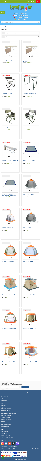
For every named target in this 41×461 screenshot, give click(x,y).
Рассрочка (4, 405)
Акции (3, 423)
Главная (2, 26)
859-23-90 (21, 15)
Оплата (3, 403)
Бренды (3, 429)
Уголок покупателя (6, 419)
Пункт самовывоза (6, 408)
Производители (8, 26)
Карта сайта (4, 431)
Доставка (4, 407)
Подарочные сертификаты (7, 427)
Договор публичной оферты (13, 392)
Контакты (4, 402)
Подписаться (25, 387)
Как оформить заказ (6, 415)
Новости (3, 421)
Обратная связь (5, 426)
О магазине (4, 400)
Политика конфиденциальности (27, 392)
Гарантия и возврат (6, 410)
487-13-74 (21, 17)
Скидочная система (6, 424)
